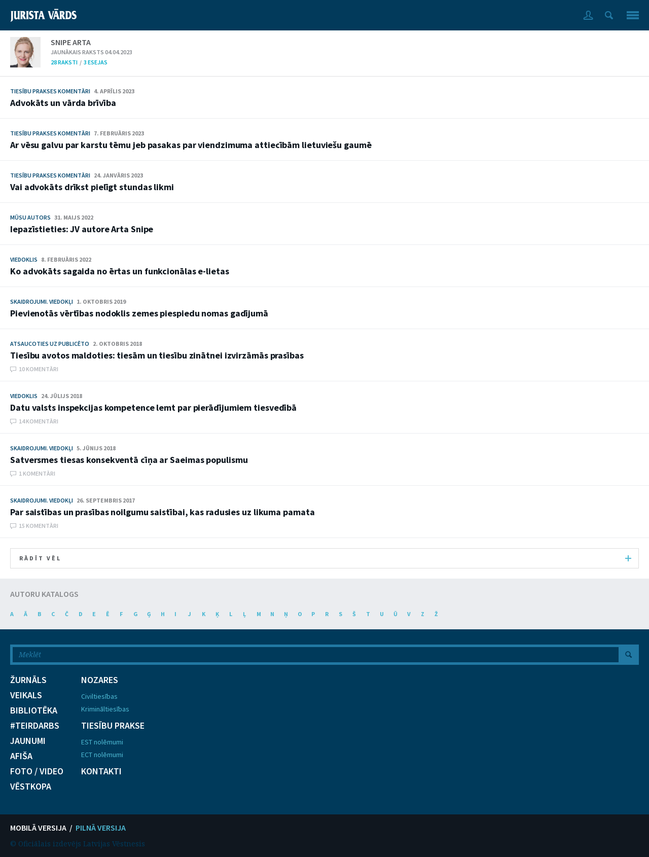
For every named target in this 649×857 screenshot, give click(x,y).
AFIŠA (21, 756)
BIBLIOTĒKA (33, 710)
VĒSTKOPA (30, 786)
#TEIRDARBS (34, 726)
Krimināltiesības (105, 708)
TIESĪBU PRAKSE (113, 726)
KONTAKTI (101, 771)
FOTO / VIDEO (36, 771)
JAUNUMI (28, 741)
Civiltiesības (99, 696)
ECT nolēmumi (102, 754)
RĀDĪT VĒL (325, 558)
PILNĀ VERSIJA (101, 828)
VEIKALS (26, 695)
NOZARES (99, 680)
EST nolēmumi (102, 741)
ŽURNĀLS (28, 680)
